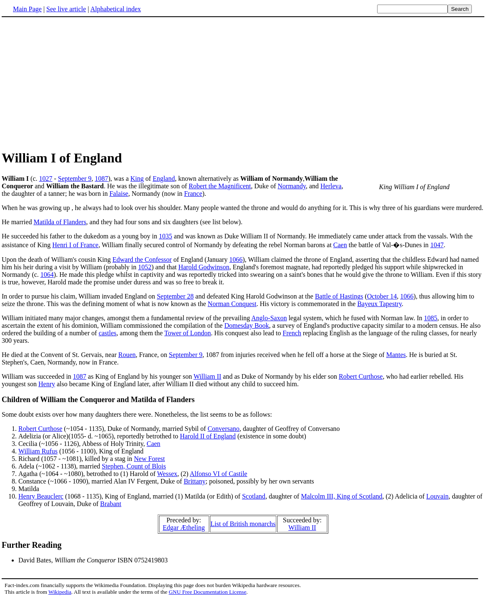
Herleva (331, 186)
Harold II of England (208, 436)
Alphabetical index (115, 9)
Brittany (194, 481)
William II (207, 376)
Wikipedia (59, 592)
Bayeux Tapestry (379, 303)
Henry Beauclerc (40, 496)
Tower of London (187, 333)
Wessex (167, 473)
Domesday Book (246, 325)
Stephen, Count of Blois (134, 466)
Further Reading (32, 544)
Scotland (253, 496)
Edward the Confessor (141, 259)
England (164, 178)
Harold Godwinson (203, 267)
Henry (46, 383)
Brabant (110, 503)
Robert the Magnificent (220, 186)
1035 (165, 236)
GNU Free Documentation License (207, 592)
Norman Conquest (232, 303)
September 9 (74, 178)
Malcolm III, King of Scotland (341, 496)
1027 (45, 178)
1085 (430, 318)
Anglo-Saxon (269, 318)
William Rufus (38, 451)
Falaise (118, 193)
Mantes (396, 354)
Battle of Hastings (339, 296)
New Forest (149, 458)
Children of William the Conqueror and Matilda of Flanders (98, 399)
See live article (66, 9)
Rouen (127, 354)
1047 (436, 244)
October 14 (382, 296)
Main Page (27, 9)
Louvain (437, 496)
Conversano (223, 428)
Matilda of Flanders (59, 221)
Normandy (292, 186)
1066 (235, 259)
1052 (144, 267)
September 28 (175, 296)
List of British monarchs (243, 523)
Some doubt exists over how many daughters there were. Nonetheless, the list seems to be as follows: (137, 414)
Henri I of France (75, 244)
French (292, 333)
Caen (340, 244)
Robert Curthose (361, 376)
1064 (47, 274)
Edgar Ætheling (184, 527)
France (193, 193)
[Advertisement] (243, 83)
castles (107, 333)
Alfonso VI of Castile (218, 473)
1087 (101, 178)
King (137, 178)
